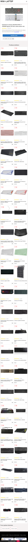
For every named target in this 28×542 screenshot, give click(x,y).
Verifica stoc (18, 35)
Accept (18, 541)
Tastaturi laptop (14, 528)
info (12, 64)
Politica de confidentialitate (14, 535)
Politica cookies (23, 535)
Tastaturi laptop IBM (5, 528)
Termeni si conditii (5, 535)
